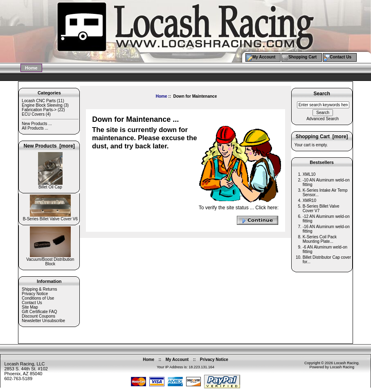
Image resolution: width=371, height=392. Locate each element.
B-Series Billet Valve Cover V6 (50, 217)
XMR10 (309, 200)
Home (31, 67)
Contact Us (340, 57)
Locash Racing (346, 363)
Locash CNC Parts (39, 101)
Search (321, 94)
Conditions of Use (38, 298)
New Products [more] (49, 146)
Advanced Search (322, 118)
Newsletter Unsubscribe (43, 320)
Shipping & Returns (39, 289)
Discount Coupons (38, 316)
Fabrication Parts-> (39, 110)
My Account (263, 57)
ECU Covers (33, 114)
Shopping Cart (302, 57)
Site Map (30, 307)
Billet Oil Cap (50, 185)
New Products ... (37, 123)
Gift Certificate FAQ (39, 311)
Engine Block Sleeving (42, 105)
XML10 (309, 174)
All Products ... (35, 128)
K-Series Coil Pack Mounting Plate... (320, 239)
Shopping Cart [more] (322, 136)
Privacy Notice (35, 293)
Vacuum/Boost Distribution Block (50, 259)
